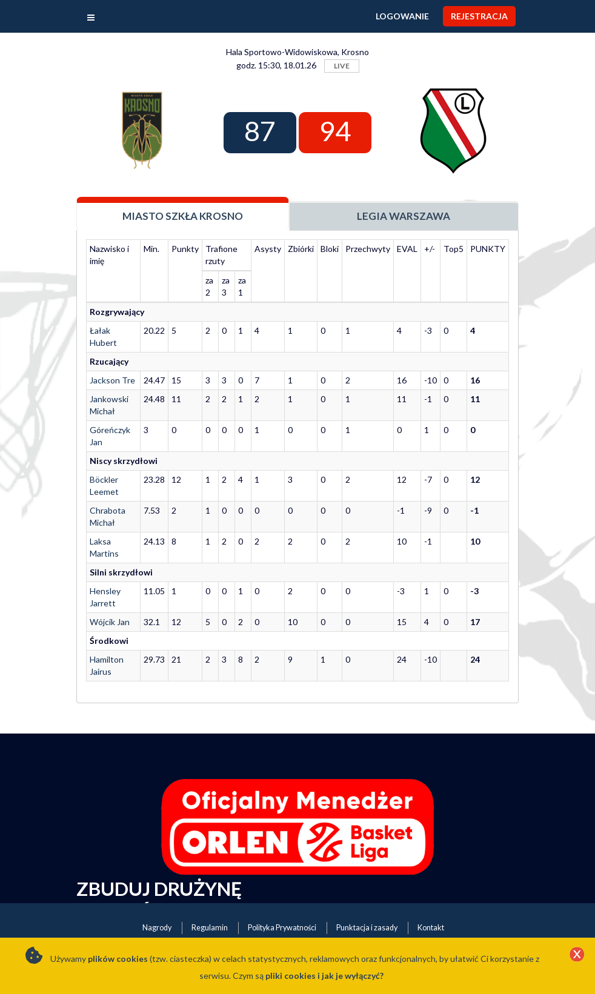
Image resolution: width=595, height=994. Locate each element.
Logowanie (402, 16)
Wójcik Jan (110, 622)
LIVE (342, 65)
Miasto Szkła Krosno (182, 216)
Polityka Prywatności (282, 927)
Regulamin (209, 927)
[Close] (577, 955)
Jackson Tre (112, 380)
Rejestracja (479, 16)
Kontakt (430, 927)
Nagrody (156, 927)
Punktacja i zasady (366, 927)
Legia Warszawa (403, 216)
